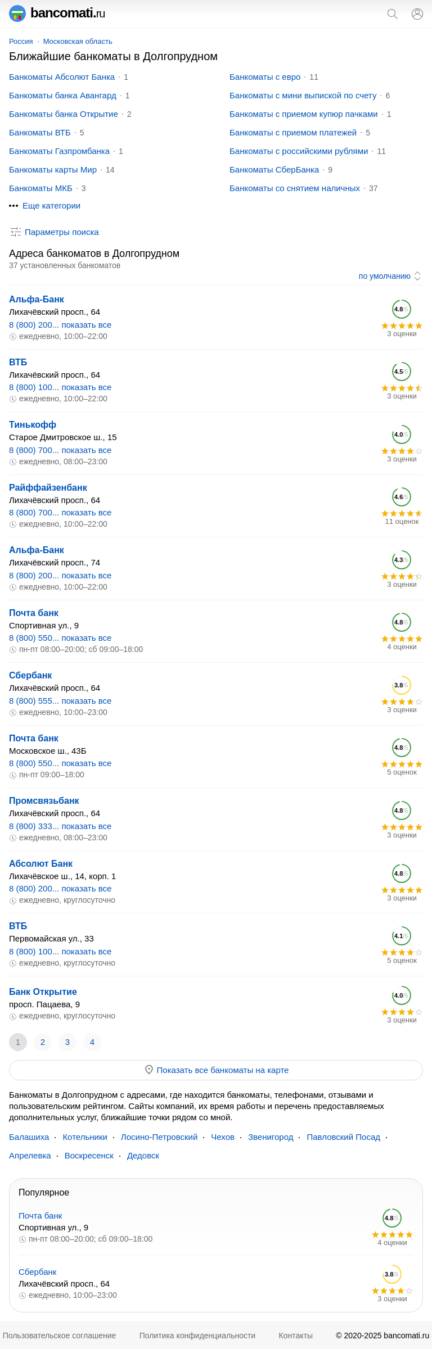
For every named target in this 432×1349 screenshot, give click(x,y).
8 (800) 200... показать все (60, 324)
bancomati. (57, 12)
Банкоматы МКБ (41, 188)
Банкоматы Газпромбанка (59, 151)
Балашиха (29, 1137)
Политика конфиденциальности (198, 1335)
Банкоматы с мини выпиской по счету (303, 95)
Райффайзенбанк (48, 487)
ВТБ (18, 362)
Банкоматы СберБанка (274, 169)
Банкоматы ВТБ (40, 132)
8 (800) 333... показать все (60, 826)
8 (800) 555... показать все (60, 700)
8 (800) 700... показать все (60, 450)
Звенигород (270, 1137)
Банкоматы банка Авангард (62, 95)
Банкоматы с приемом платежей (293, 132)
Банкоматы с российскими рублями (299, 151)
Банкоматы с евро (265, 77)
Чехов (223, 1137)
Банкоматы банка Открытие (63, 114)
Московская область (77, 41)
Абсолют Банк (41, 863)
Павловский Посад (343, 1137)
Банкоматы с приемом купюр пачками (304, 114)
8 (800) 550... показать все (60, 637)
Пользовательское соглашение (59, 1335)
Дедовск (143, 1155)
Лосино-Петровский (159, 1137)
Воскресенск (89, 1155)
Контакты (296, 1335)
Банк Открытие (43, 992)
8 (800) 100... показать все (60, 387)
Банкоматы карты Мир (53, 169)
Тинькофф (32, 424)
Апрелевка (30, 1155)
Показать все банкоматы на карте (216, 1069)
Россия (21, 41)
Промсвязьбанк (44, 800)
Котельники (84, 1137)
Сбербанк (30, 675)
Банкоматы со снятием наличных (295, 188)
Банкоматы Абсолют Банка (62, 77)
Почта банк (33, 613)
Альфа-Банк (36, 299)
